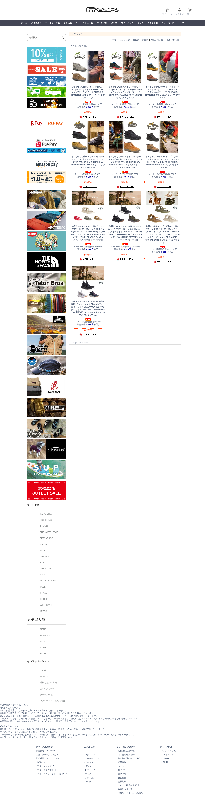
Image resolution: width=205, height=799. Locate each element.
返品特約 (122, 762)
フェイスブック (168, 754)
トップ (72, 34)
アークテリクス (52, 23)
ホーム (24, 23)
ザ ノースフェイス (84, 23)
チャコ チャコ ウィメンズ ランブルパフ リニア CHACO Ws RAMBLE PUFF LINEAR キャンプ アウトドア (125, 92)
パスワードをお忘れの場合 (130, 793)
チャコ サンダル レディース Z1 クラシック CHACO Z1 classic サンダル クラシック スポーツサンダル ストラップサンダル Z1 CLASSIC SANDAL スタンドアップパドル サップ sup (162, 234)
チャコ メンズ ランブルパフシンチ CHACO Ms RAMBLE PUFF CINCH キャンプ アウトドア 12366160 (88, 162)
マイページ (167, 14)
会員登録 (122, 777)
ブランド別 (102, 23)
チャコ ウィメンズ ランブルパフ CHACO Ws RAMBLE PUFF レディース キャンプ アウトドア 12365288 (125, 162)
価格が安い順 (157, 40)
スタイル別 (152, 23)
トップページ (91, 751)
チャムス (68, 23)
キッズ (140, 23)
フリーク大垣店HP (45, 766)
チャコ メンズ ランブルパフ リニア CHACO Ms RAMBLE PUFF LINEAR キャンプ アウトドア (162, 92)
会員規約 (122, 781)
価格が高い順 (172, 40)
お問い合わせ (43, 762)
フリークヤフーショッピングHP (52, 774)
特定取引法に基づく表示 (129, 758)
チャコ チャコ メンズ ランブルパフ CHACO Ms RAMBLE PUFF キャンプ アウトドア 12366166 (162, 162)
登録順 (145, 40)
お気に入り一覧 (125, 789)
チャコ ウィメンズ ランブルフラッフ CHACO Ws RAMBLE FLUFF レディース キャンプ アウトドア (88, 92)
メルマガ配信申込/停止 (128, 785)
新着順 (136, 40)
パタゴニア (36, 23)
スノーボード (167, 23)
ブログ (88, 781)
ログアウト (123, 774)
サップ (181, 23)
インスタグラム (168, 751)
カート (190, 14)
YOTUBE (165, 758)
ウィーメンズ (127, 23)
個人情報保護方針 (126, 754)
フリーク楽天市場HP (47, 770)
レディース (90, 770)
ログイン (179, 14)
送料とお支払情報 (126, 751)
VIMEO (164, 762)
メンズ (114, 23)
